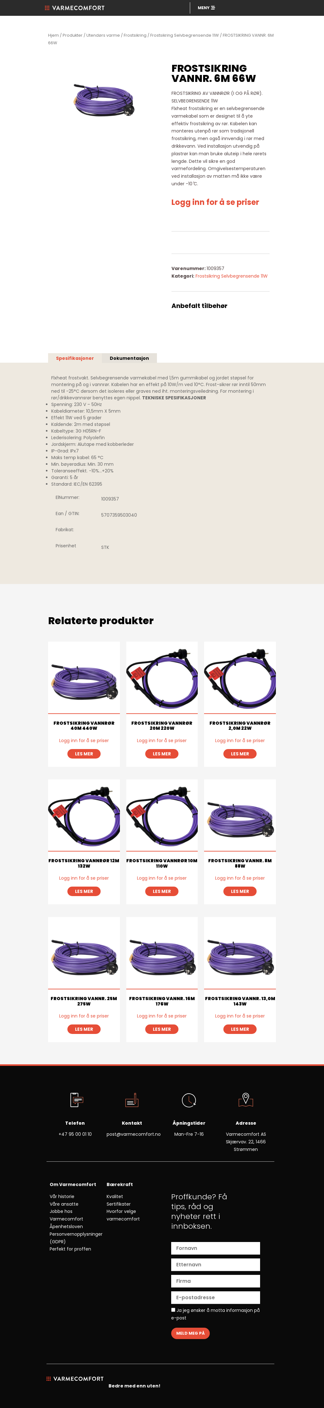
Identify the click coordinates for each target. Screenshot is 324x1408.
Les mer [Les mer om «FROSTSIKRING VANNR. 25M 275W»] (84, 1029)
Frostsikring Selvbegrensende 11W (184, 35)
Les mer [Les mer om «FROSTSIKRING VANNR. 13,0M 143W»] (240, 1029)
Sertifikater (119, 1204)
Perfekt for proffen (70, 1249)
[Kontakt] (132, 1100)
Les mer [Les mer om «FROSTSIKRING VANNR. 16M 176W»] (162, 1029)
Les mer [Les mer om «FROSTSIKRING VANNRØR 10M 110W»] (162, 891)
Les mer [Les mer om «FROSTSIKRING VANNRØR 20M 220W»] (162, 754)
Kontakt (132, 1123)
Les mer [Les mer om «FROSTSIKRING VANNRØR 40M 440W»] (84, 754)
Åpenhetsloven (66, 1226)
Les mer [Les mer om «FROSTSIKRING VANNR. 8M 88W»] (240, 891)
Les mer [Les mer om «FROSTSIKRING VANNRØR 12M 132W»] (84, 891)
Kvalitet (115, 1196)
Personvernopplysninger (76, 1234)
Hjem (53, 35)
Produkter (73, 35)
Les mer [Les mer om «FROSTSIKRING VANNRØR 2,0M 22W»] (240, 754)
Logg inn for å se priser (215, 202)
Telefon (75, 1123)
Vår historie (62, 1196)
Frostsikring (135, 35)
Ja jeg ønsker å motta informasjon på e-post (215, 1314)
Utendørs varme (103, 35)
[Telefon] (75, 1100)
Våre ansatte (64, 1204)
